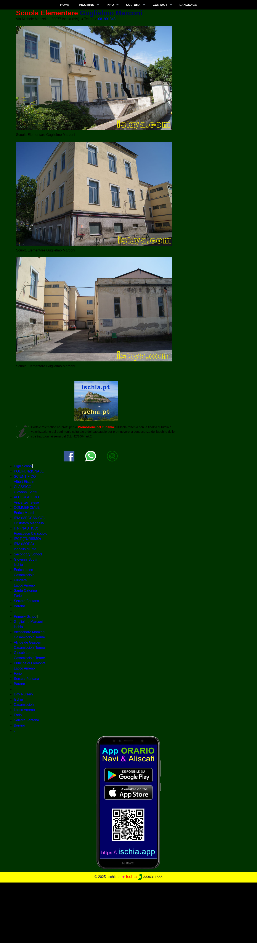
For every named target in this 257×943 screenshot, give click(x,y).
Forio (18, 673)
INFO (110, 4)
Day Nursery (23, 694)
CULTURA (133, 4)
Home (64, 4)
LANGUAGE (188, 4)
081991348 (107, 19)
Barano (19, 606)
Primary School (25, 616)
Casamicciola (24, 704)
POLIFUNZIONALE (29, 471)
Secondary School (28, 554)
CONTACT (160, 4)
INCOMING (87, 4)
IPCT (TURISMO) (27, 539)
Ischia (18, 699)
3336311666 (150, 877)
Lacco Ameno (24, 710)
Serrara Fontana (26, 601)
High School (23, 466)
